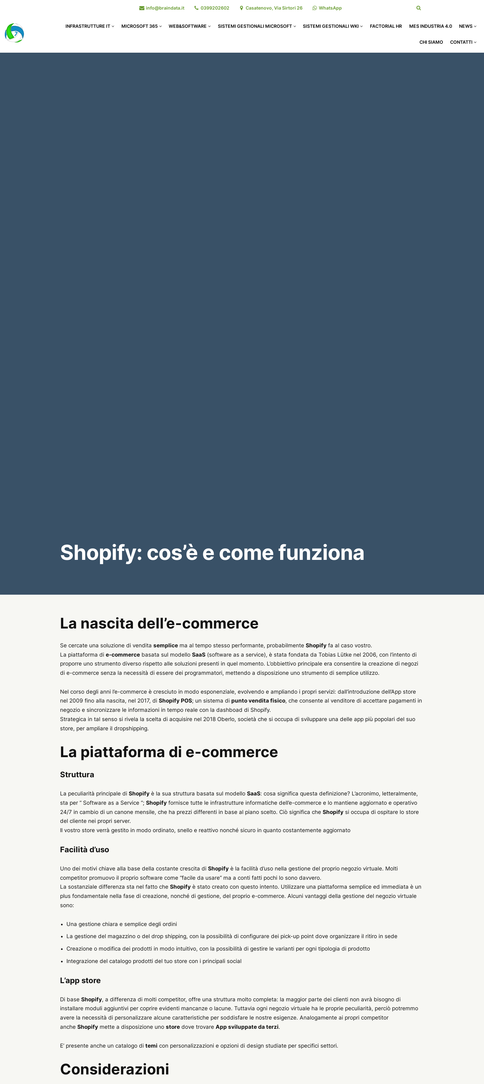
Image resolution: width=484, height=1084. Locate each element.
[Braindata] (14, 32)
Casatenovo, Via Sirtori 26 (274, 8)
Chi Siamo (431, 42)
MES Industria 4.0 (430, 26)
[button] (113, 26)
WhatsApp (330, 8)
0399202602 (215, 8)
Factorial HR (386, 26)
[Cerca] (418, 8)
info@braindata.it (165, 8)
